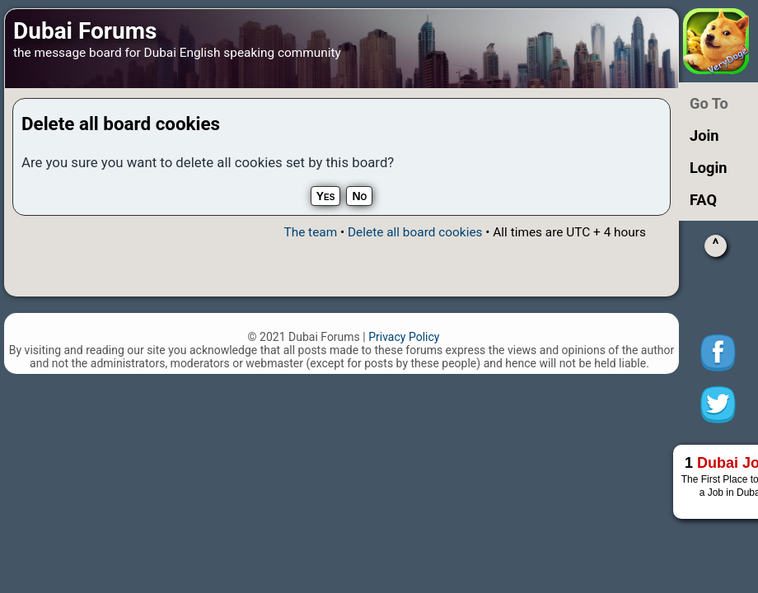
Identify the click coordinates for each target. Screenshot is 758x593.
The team (310, 232)
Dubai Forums (85, 30)
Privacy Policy (403, 336)
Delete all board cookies (415, 232)
